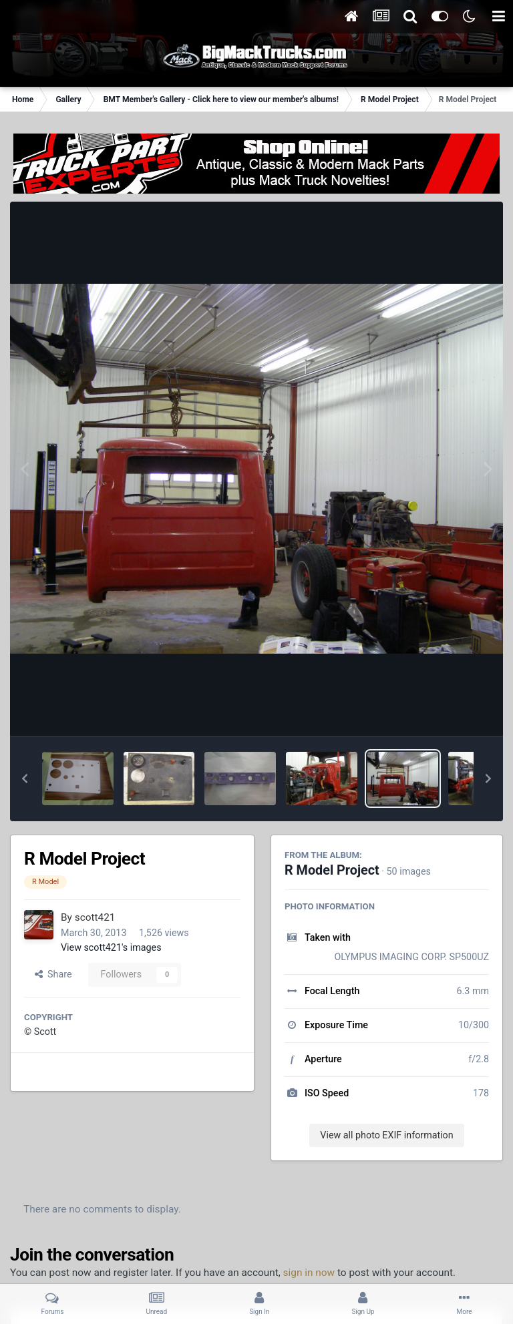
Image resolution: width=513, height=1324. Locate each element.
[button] (24, 778)
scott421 (95, 917)
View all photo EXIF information (386, 1135)
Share (53, 974)
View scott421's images (111, 947)
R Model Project (332, 870)
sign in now (309, 1273)
